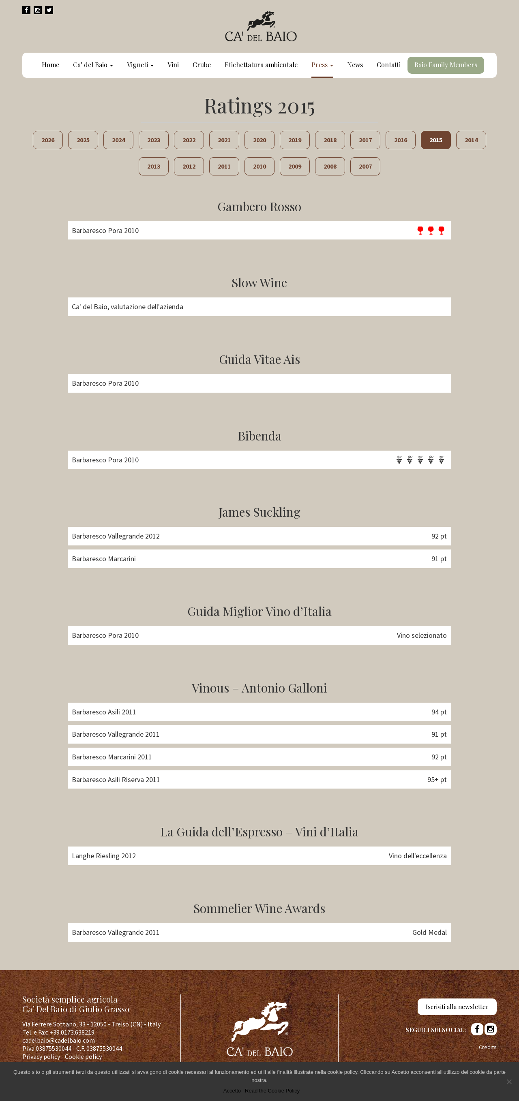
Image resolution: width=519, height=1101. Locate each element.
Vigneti (140, 64)
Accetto (232, 1091)
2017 (365, 140)
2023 (153, 140)
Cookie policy (83, 1056)
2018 (330, 140)
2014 (471, 140)
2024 (118, 140)
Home (50, 64)
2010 (259, 166)
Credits (488, 1047)
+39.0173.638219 (71, 1032)
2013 (153, 166)
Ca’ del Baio (93, 64)
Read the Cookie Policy (272, 1091)
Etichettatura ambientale (261, 64)
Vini (173, 64)
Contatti (389, 64)
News (355, 64)
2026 (47, 140)
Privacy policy (41, 1056)
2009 (294, 166)
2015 (435, 140)
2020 (259, 140)
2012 (188, 166)
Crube (202, 64)
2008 (330, 166)
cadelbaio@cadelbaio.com (58, 1040)
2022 (188, 140)
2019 (294, 140)
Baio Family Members (445, 64)
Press (322, 64)
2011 (224, 166)
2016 (400, 140)
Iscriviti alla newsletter (457, 1007)
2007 (365, 166)
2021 (224, 140)
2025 (83, 140)
